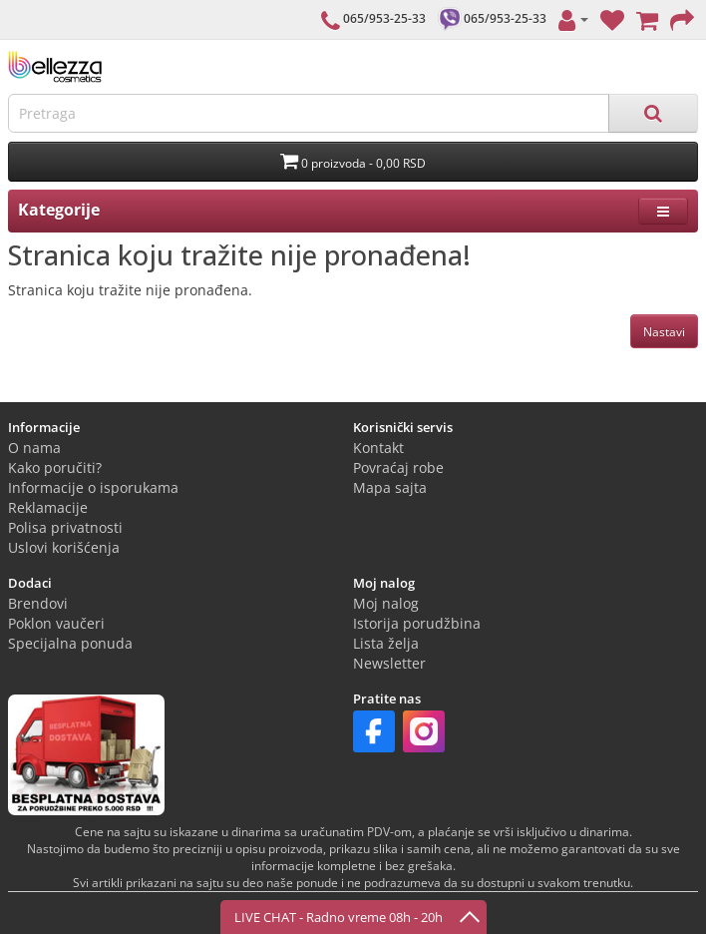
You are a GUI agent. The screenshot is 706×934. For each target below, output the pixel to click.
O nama (34, 447)
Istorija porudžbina (417, 623)
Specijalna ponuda (70, 643)
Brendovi (38, 603)
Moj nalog (386, 603)
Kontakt (378, 447)
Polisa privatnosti (65, 527)
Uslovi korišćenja (64, 547)
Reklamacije (48, 507)
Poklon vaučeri (56, 623)
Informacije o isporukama (93, 487)
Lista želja (386, 643)
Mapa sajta (390, 487)
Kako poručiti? (55, 467)
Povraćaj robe (398, 467)
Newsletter (389, 663)
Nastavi (664, 331)
